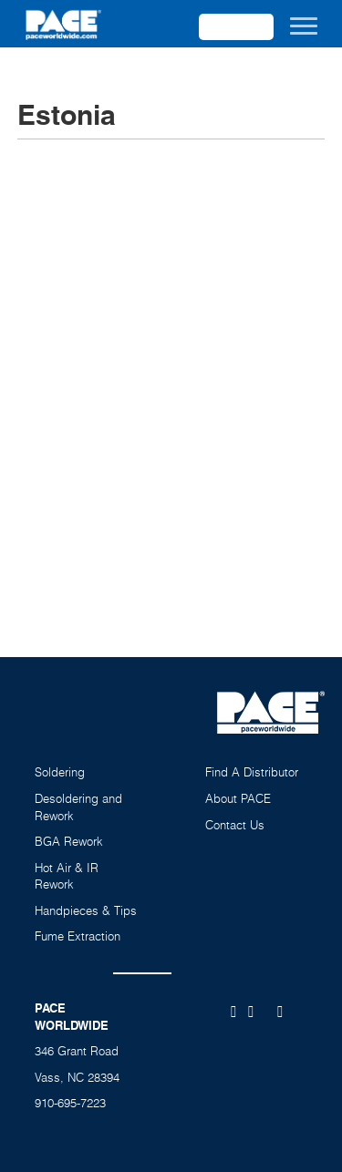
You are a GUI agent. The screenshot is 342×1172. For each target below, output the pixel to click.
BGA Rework (69, 841)
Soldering (60, 772)
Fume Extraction (77, 936)
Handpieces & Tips (86, 910)
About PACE (238, 798)
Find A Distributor (251, 772)
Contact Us (234, 824)
